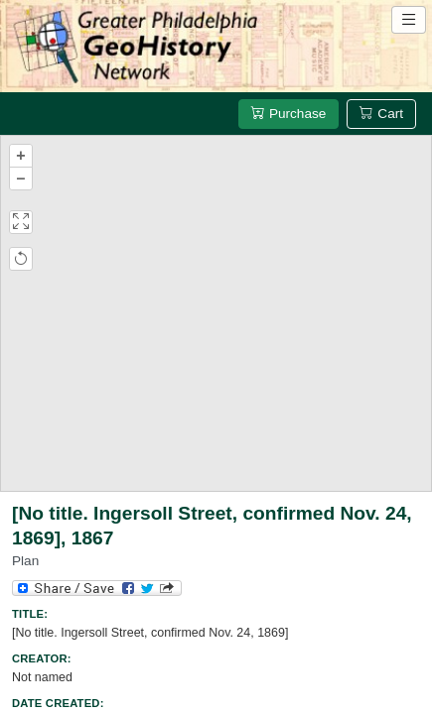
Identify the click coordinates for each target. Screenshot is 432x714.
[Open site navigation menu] (408, 20)
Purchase (288, 113)
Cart (381, 113)
